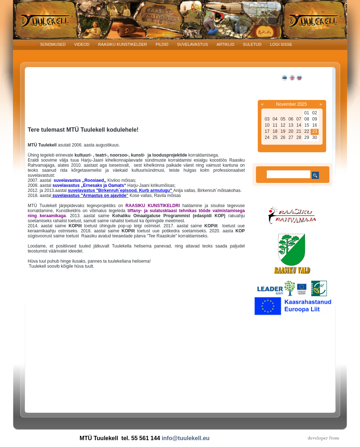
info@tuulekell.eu (186, 438)
